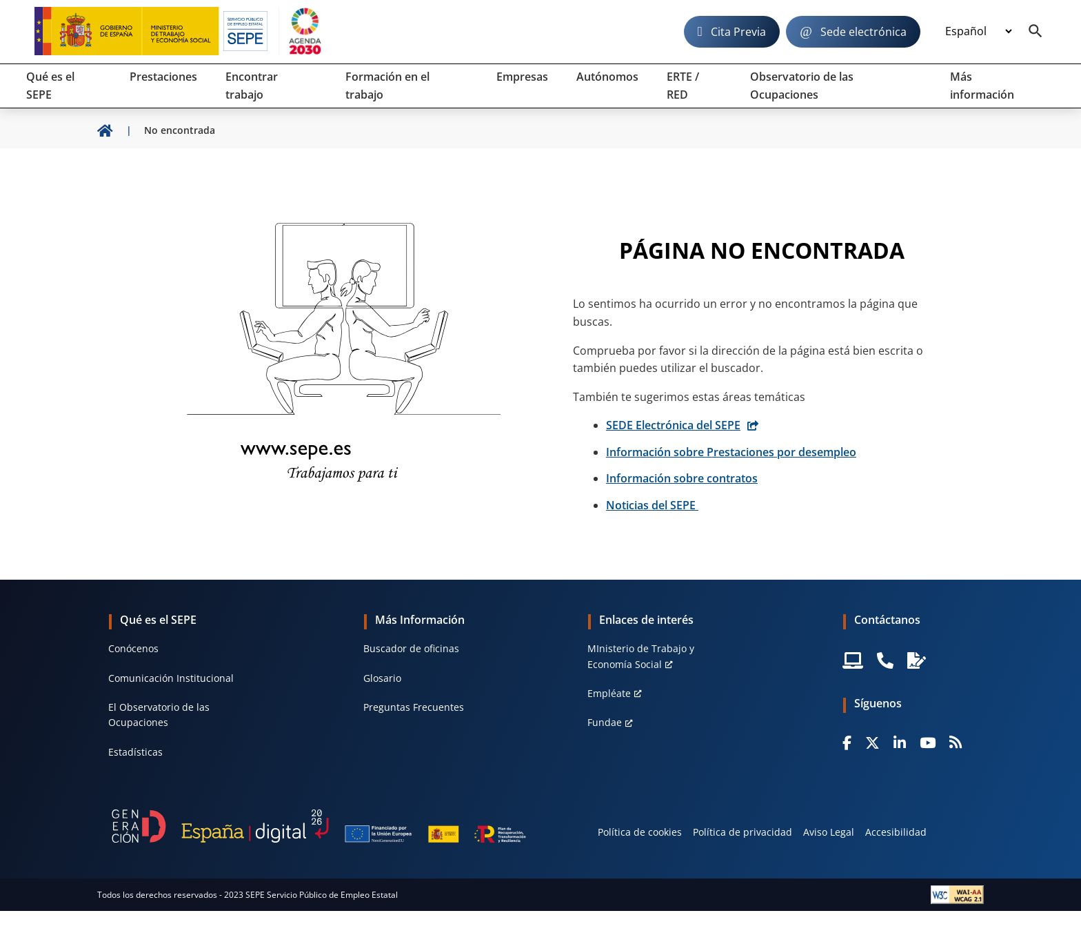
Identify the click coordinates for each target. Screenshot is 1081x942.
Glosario (382, 678)
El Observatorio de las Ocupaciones (159, 714)
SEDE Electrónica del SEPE (673, 425)
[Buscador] (1035, 32)
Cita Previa (738, 31)
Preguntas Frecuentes (413, 707)
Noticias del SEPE (652, 505)
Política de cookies (640, 831)
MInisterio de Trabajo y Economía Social (640, 656)
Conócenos (133, 648)
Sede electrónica (863, 31)
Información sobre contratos (682, 478)
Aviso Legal (828, 831)
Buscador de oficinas (411, 648)
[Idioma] (978, 31)
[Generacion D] (318, 826)
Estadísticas (135, 751)
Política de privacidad (742, 831)
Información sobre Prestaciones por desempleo (731, 452)
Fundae (604, 722)
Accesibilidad (896, 831)
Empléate (609, 693)
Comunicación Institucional (171, 678)
